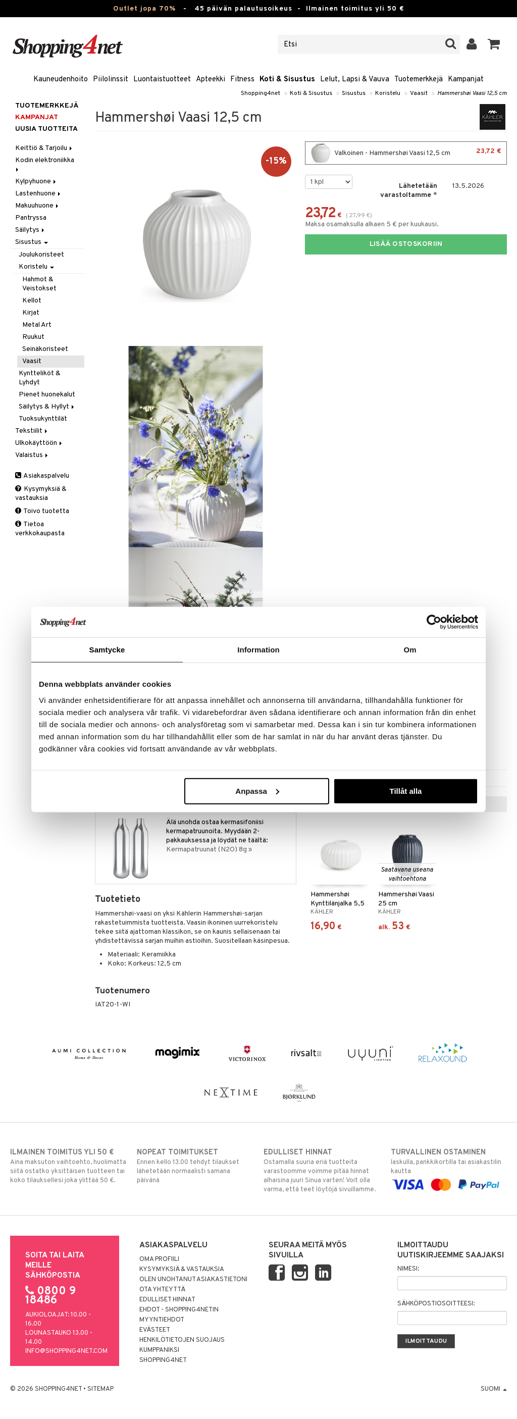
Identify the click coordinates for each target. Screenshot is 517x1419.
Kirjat (30, 313)
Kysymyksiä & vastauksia (41, 493)
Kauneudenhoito (60, 79)
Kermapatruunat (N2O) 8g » (209, 849)
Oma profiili (159, 1259)
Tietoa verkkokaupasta (40, 529)
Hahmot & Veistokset (39, 284)
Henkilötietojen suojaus (182, 1340)
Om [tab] (409, 649)
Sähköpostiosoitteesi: (436, 1304)
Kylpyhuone (36, 181)
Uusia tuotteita (46, 129)
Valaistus (32, 455)
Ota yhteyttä (162, 1290)
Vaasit (419, 93)
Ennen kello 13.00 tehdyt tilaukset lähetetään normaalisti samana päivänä (195, 1166)
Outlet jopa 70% (144, 9)
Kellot (31, 300)
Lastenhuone (38, 193)
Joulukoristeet (41, 254)
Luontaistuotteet (162, 79)
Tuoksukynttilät (43, 419)
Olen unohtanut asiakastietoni (193, 1280)
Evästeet (154, 1330)
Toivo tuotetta (42, 511)
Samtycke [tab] (107, 649)
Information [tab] (258, 649)
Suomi (494, 1389)
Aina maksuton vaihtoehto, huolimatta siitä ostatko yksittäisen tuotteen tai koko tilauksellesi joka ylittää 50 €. (68, 1166)
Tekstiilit (32, 431)
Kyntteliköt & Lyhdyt (40, 378)
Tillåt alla (405, 790)
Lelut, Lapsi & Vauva (354, 79)
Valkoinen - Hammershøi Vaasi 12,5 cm (406, 153)
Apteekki (210, 79)
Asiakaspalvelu (42, 476)
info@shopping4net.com (66, 1351)
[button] (494, 44)
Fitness (242, 79)
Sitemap (100, 1389)
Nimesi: (408, 1269)
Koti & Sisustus (287, 79)
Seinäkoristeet (45, 349)
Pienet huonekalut (47, 394)
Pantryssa (30, 218)
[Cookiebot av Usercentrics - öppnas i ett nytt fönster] (434, 622)
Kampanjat (466, 79)
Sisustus (354, 93)
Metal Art (36, 325)
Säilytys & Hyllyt (47, 406)
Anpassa (257, 790)
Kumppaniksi (159, 1350)
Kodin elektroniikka (45, 164)
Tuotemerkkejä (418, 79)
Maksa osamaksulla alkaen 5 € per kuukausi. (372, 224)
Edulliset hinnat (167, 1300)
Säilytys (30, 230)
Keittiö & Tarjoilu (44, 148)
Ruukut (33, 337)
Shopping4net (260, 93)
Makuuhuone (37, 205)
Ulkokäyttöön (39, 443)
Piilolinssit (110, 79)
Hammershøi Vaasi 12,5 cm (472, 93)
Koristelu (387, 93)
